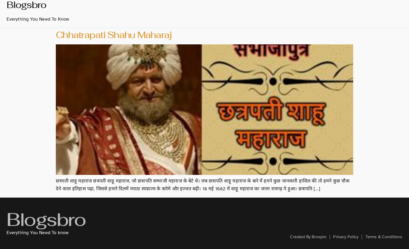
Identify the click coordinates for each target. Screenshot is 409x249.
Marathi (246, 12)
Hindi (272, 12)
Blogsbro (46, 224)
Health (355, 12)
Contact (379, 12)
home (174, 12)
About (194, 12)
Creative (330, 12)
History (218, 12)
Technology (299, 12)
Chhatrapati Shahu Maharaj (113, 35)
